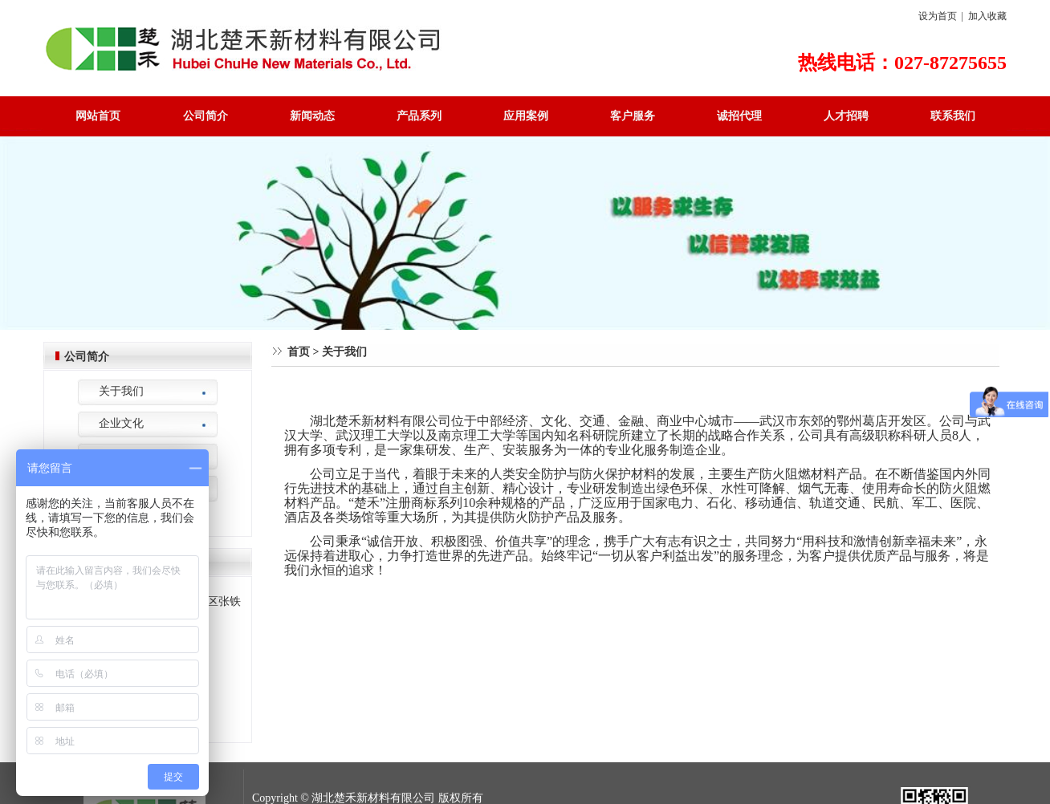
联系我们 (952, 116)
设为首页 (937, 16)
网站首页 (97, 116)
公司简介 (205, 116)
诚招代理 (739, 116)
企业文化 (121, 423)
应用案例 (525, 116)
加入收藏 (987, 16)
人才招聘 (846, 116)
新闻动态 (312, 116)
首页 (298, 352)
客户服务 (632, 116)
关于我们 (121, 391)
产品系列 (419, 116)
